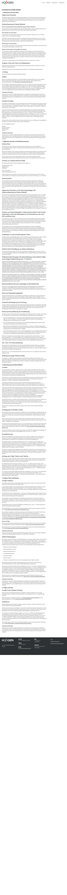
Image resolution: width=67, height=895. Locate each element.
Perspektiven (61, 3)
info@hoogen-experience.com (24, 888)
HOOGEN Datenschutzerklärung (57, 883)
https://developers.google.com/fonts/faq (36, 824)
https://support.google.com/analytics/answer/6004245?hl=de (32, 730)
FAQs (51, 879)
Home (43, 3)
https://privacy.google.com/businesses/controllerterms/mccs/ (30, 703)
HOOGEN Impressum (54, 881)
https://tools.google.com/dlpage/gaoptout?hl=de (13, 725)
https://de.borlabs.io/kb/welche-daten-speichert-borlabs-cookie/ (20, 589)
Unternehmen (54, 3)
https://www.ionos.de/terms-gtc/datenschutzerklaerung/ (15, 798)
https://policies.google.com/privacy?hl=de (31, 825)
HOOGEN (48, 3)
